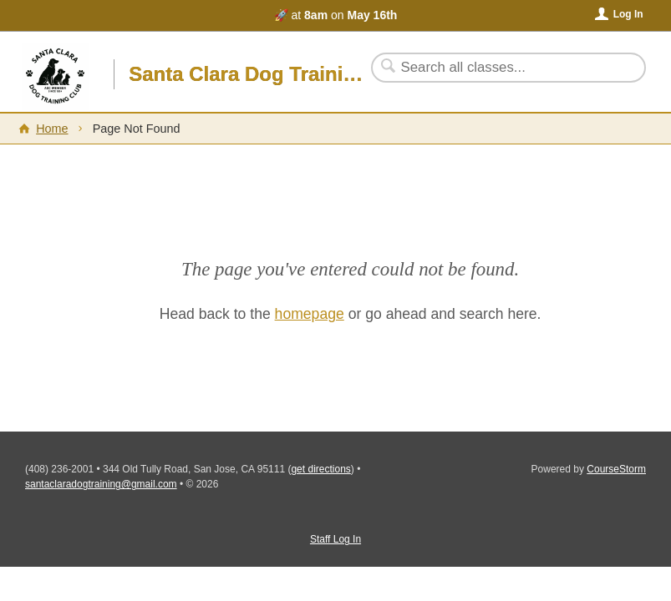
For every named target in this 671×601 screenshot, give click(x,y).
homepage (309, 314)
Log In (628, 14)
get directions (320, 469)
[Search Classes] (498, 67)
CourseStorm (616, 469)
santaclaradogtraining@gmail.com (101, 484)
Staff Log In (335, 539)
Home (52, 128)
